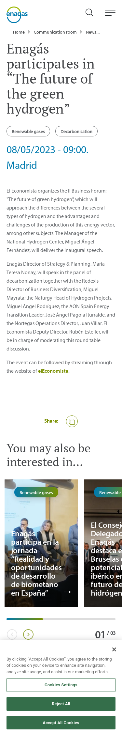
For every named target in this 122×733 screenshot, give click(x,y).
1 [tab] (10, 621)
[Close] (114, 652)
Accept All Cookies (61, 725)
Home (19, 32)
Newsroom (96, 32)
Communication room (55, 32)
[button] (72, 421)
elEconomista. (54, 370)
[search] (92, 15)
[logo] (17, 14)
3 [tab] (82, 621)
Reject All (61, 706)
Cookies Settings (61, 687)
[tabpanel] (41, 543)
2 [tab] (46, 621)
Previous (12, 634)
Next (28, 634)
